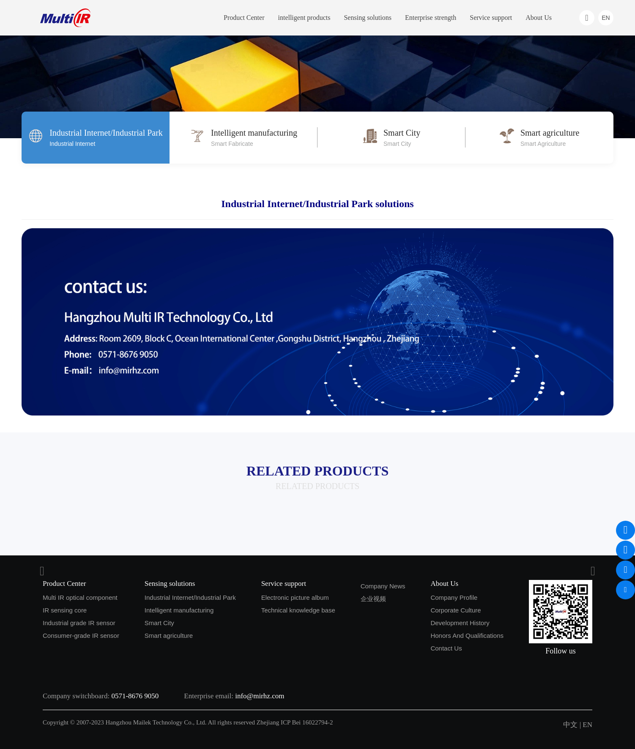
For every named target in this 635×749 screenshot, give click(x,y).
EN (587, 725)
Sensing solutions (367, 17)
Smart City (159, 622)
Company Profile (453, 597)
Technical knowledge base (298, 610)
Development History (459, 622)
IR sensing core (65, 610)
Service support (491, 17)
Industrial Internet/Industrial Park (190, 597)
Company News (383, 586)
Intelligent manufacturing (179, 610)
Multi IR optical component (80, 597)
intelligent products (304, 17)
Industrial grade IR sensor (79, 622)
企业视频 (373, 598)
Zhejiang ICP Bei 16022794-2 (295, 722)
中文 (570, 725)
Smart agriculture (169, 635)
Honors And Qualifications (467, 635)
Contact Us (446, 648)
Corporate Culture (455, 610)
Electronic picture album (295, 597)
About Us (539, 17)
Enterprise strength (430, 17)
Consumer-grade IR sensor (81, 635)
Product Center (244, 17)
